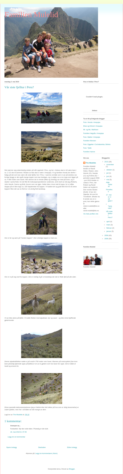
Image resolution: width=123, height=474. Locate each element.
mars (108, 225)
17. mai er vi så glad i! (109, 198)
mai (108, 180)
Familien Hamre (89, 152)
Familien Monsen (89, 141)
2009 (106, 235)
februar (109, 228)
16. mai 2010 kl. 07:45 (18, 432)
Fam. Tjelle (87, 148)
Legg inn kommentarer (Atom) (46, 453)
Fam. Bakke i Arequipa (91, 137)
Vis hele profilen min (90, 214)
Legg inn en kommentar (16, 437)
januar (109, 231)
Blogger (72, 469)
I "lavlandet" (109, 206)
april (108, 221)
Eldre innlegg (72, 447)
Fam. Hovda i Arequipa (91, 122)
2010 (106, 162)
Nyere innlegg (11, 447)
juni (108, 176)
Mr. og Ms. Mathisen (90, 130)
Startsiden (42, 447)
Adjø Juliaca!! (109, 184)
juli (107, 173)
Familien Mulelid (31, 14)
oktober (109, 170)
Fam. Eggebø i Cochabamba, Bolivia (96, 144)
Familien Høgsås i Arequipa (93, 133)
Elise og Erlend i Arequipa (92, 126)
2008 (106, 239)
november (110, 164)
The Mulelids (91, 163)
